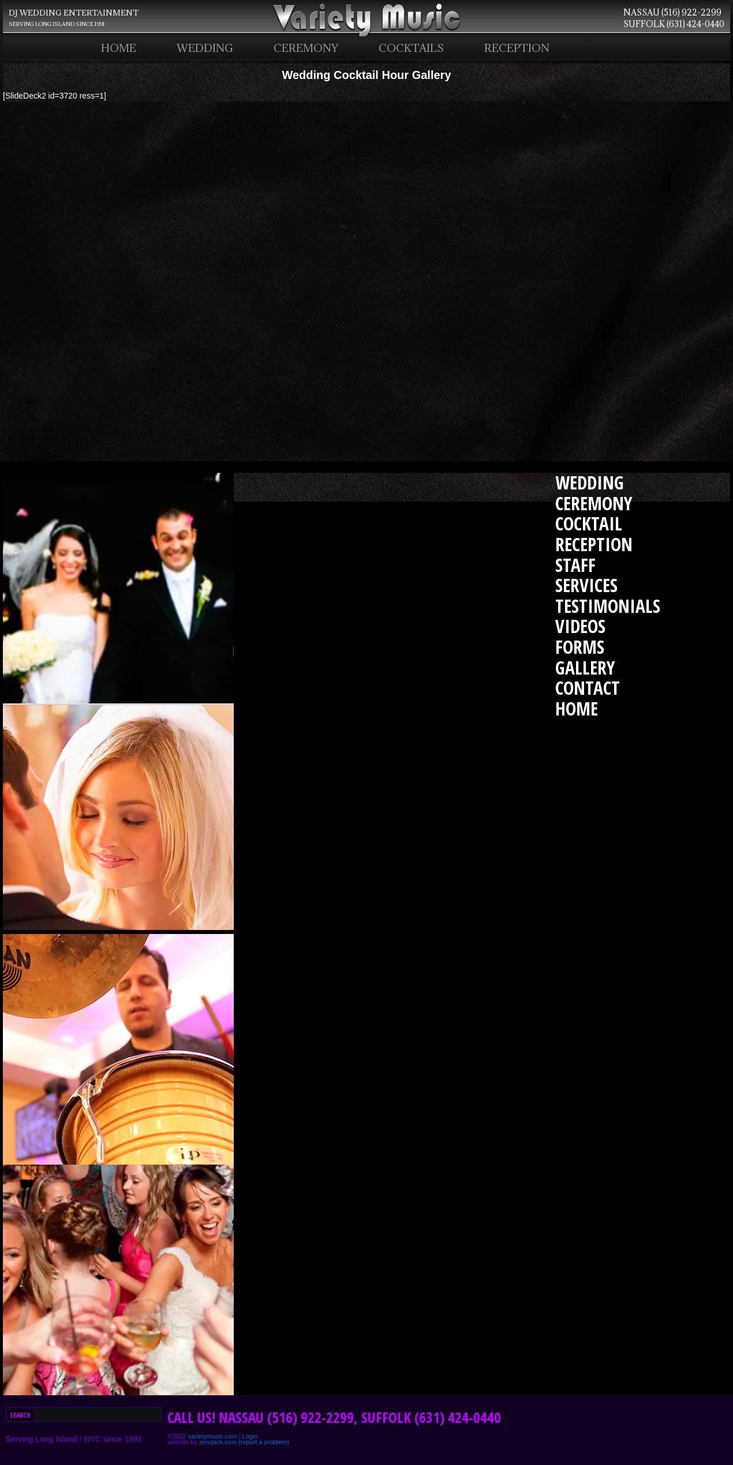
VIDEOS (580, 625)
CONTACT (587, 687)
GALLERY (585, 667)
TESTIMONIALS (607, 605)
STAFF (575, 564)
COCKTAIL (588, 523)
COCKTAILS (411, 48)
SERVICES (586, 585)
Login (250, 1436)
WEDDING (205, 48)
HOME (118, 48)
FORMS (579, 646)
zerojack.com (218, 1441)
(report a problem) (263, 1441)
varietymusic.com (212, 1436)
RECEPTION (516, 48)
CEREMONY (306, 48)
